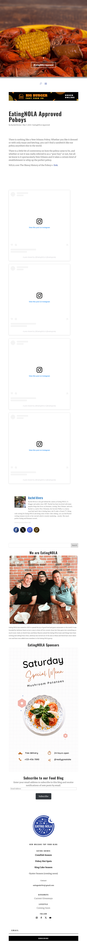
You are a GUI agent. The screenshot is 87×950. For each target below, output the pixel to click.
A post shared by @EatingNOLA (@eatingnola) (39, 257)
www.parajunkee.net (22, 522)
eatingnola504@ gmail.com (43, 885)
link (56, 165)
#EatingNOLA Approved (43, 65)
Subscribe (43, 796)
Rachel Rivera (16, 125)
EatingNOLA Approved (41, 125)
